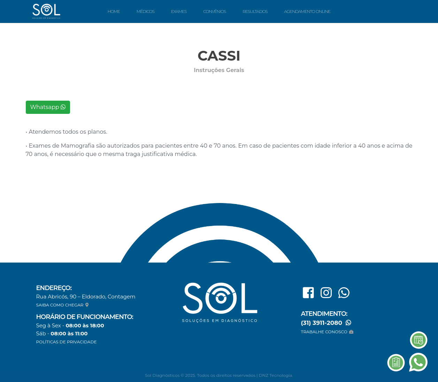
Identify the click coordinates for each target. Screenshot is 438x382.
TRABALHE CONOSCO (328, 331)
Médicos (145, 11)
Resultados (255, 11)
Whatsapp (48, 107)
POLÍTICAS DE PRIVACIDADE (66, 341)
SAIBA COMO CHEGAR (63, 304)
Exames (178, 11)
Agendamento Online (307, 11)
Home (113, 11)
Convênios (214, 11)
